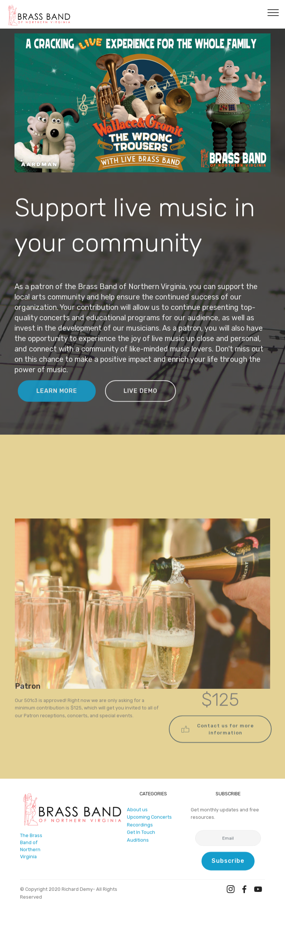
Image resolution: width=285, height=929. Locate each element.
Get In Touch (141, 834)
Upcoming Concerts (149, 819)
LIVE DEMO (140, 398)
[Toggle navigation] (273, 12)
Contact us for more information (217, 739)
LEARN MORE (56, 398)
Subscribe (228, 862)
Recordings (140, 827)
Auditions (138, 842)
